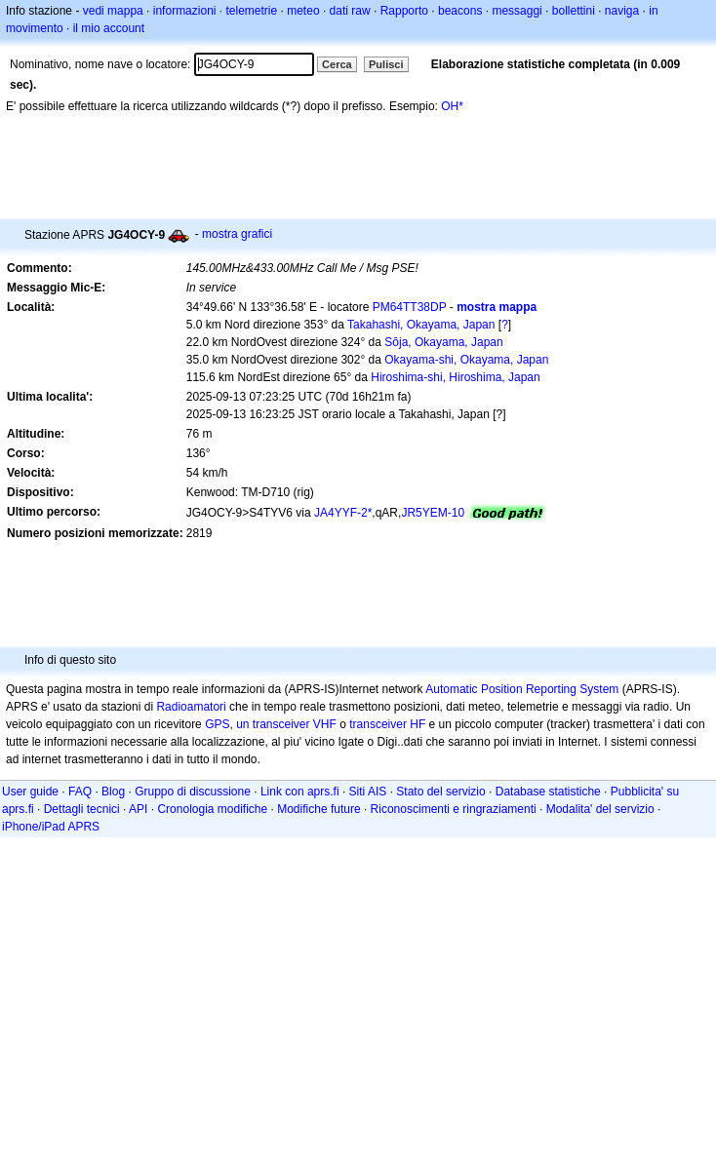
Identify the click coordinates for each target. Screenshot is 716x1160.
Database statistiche (548, 791)
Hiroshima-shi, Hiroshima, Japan (455, 377)
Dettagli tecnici (82, 809)
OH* (452, 106)
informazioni (185, 11)
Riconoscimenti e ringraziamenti (454, 809)
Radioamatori (190, 707)
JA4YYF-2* (343, 513)
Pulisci (386, 64)
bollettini (573, 11)
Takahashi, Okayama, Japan (421, 324)
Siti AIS (368, 791)
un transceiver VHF (286, 724)
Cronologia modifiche (212, 809)
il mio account (108, 28)
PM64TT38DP (410, 307)
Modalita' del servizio (600, 809)
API (138, 809)
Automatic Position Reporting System (521, 689)
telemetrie (252, 11)
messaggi (516, 11)
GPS (217, 724)
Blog (113, 791)
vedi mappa (113, 11)
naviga (622, 11)
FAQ (80, 791)
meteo (303, 11)
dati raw (350, 11)
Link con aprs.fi (299, 791)
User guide (30, 791)
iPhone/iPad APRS (50, 826)
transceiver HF (387, 724)
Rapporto (404, 11)
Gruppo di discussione (193, 791)
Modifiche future (318, 809)
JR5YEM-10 (432, 513)
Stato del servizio (440, 791)
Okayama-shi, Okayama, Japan (466, 360)
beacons (460, 11)
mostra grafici (237, 234)
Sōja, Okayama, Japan (443, 342)
